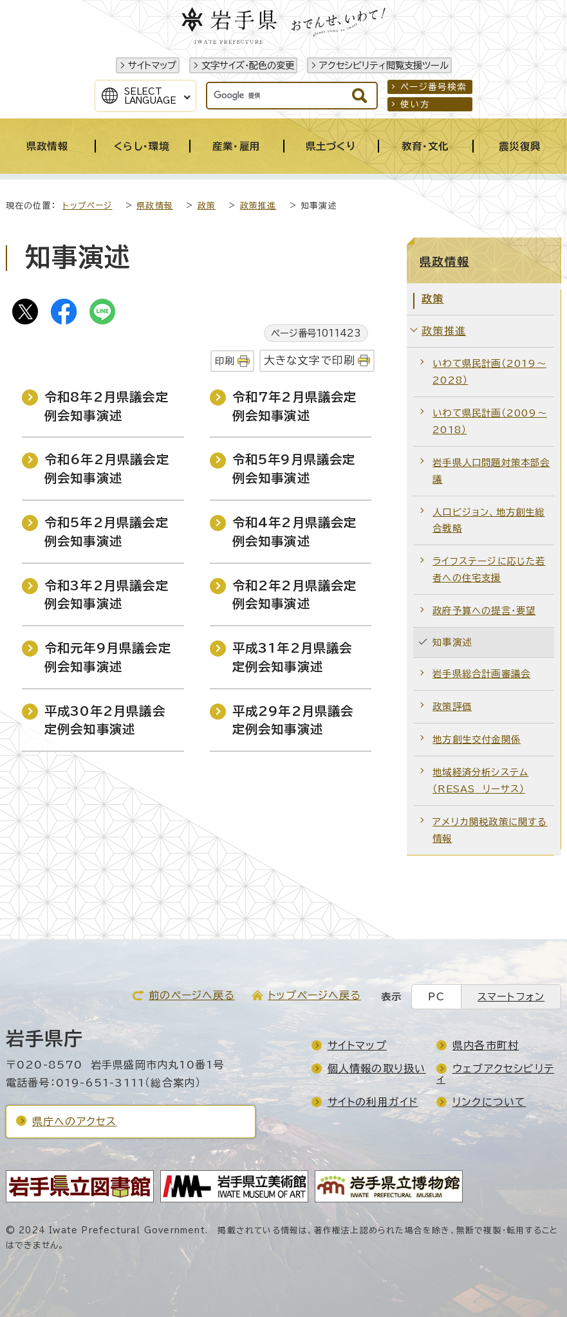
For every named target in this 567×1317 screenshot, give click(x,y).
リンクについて (489, 1102)
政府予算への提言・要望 (483, 610)
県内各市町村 (485, 1045)
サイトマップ (152, 65)
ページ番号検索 (433, 86)
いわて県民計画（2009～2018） (489, 421)
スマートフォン (511, 997)
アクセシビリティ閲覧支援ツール (384, 65)
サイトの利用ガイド (373, 1102)
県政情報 (154, 205)
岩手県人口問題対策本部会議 (491, 471)
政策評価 (452, 706)
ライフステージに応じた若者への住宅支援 (488, 569)
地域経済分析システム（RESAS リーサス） (480, 780)
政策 (207, 205)
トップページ (87, 205)
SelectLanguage (150, 96)
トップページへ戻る (314, 995)
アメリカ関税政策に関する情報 (489, 830)
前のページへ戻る (192, 995)
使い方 (415, 104)
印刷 (224, 361)
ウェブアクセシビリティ (495, 1073)
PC (436, 997)
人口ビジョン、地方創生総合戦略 (488, 520)
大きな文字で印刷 (310, 360)
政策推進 (258, 205)
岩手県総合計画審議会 (481, 673)
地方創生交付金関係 (476, 739)
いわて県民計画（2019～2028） (489, 372)
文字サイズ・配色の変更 (247, 65)
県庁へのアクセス (74, 1121)
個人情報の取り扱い (377, 1068)
